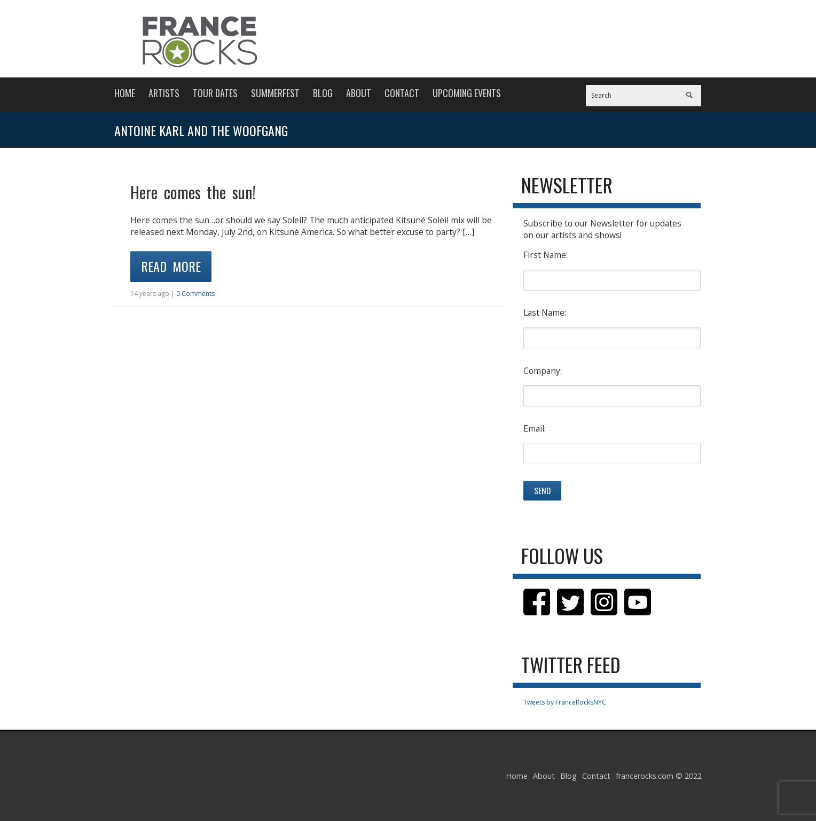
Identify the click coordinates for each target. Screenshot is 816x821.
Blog (323, 93)
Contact (402, 93)
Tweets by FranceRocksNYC (564, 702)
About (358, 93)
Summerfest (275, 93)
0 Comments (195, 293)
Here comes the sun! (193, 192)
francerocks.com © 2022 (659, 776)
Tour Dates (215, 93)
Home (124, 93)
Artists (163, 93)
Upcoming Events (467, 93)
